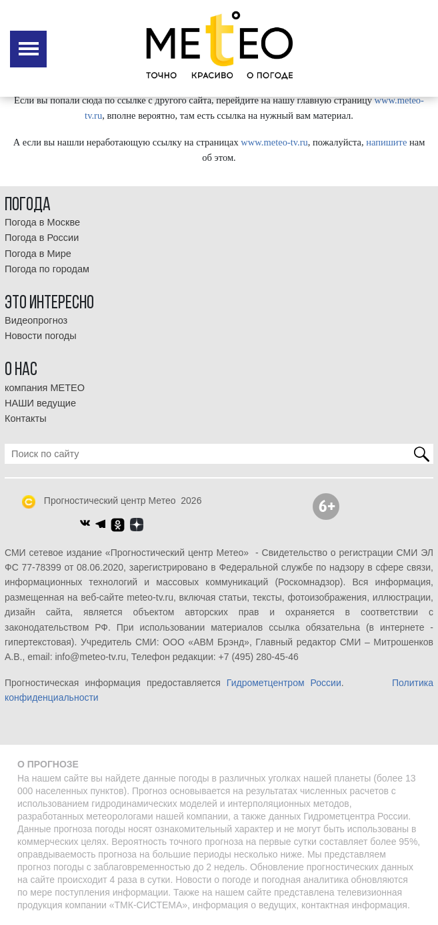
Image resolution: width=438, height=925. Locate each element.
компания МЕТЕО (45, 387)
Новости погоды (41, 335)
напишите (386, 142)
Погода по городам (47, 269)
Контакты (26, 418)
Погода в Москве (42, 222)
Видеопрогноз (36, 320)
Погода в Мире (38, 253)
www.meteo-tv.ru (274, 142)
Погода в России (42, 237)
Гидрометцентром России (284, 682)
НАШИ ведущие (40, 403)
